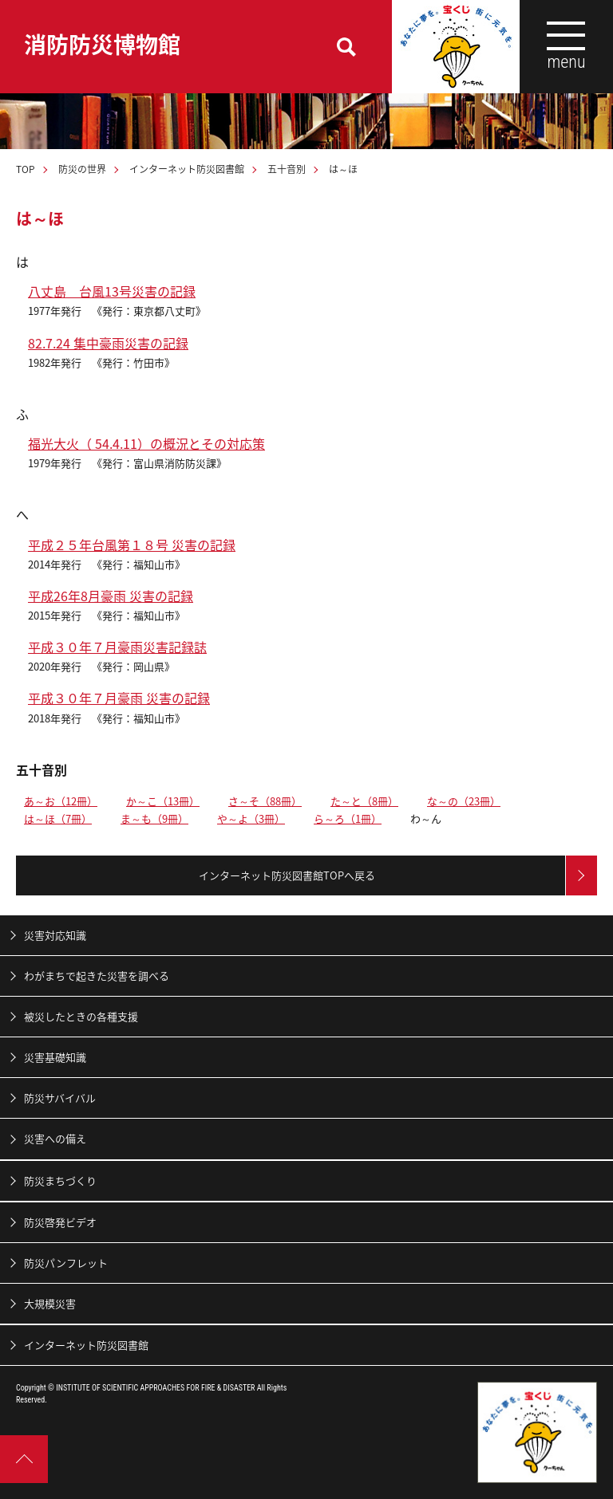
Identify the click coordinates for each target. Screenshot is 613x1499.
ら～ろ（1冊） (348, 818)
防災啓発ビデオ (60, 1221)
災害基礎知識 (55, 1056)
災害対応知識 (55, 934)
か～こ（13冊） (163, 801)
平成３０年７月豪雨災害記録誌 (117, 646)
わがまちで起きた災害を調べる (96, 975)
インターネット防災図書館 (186, 169)
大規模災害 (50, 1303)
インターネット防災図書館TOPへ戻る (287, 875)
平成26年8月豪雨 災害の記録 (110, 595)
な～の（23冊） (463, 801)
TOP (25, 169)
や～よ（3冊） (251, 818)
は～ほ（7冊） (58, 818)
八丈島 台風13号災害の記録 (112, 291)
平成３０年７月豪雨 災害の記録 (119, 697)
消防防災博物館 (102, 45)
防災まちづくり (60, 1180)
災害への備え (55, 1138)
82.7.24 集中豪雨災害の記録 (108, 342)
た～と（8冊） (364, 801)
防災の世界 (82, 169)
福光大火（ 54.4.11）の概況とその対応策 (146, 443)
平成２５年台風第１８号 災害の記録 (131, 544)
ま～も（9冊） (154, 818)
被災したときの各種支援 (81, 1016)
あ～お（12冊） (60, 801)
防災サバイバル (60, 1097)
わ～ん (425, 818)
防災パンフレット (66, 1262)
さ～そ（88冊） (265, 801)
